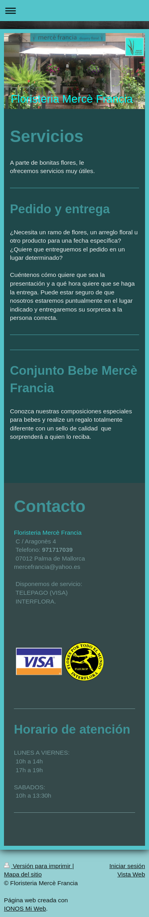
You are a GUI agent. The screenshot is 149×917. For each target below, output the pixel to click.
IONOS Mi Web (25, 908)
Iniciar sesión (127, 865)
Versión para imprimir (38, 865)
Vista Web (131, 874)
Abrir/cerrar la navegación (74, 10)
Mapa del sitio (23, 874)
